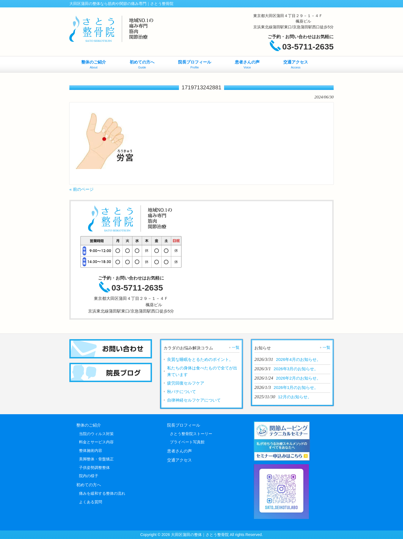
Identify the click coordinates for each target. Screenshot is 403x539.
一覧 (235, 347)
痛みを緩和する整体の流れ (102, 493)
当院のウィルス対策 (96, 434)
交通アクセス (179, 460)
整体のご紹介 (88, 425)
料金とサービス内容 (96, 442)
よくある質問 (90, 502)
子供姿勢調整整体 (94, 467)
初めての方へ (88, 484)
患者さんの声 (179, 451)
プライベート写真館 (187, 442)
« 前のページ (81, 189)
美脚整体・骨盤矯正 (96, 459)
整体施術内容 (90, 450)
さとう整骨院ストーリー (191, 434)
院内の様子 (88, 476)
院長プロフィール (183, 425)
